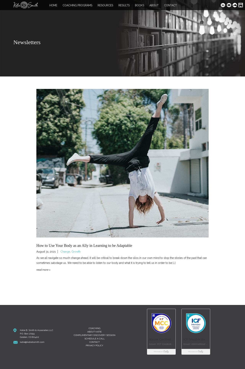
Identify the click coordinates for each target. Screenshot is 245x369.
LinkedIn (223, 5)
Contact (170, 5)
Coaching (94, 328)
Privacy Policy (94, 345)
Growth (76, 251)
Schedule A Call (94, 338)
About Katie (94, 331)
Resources (105, 5)
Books (139, 5)
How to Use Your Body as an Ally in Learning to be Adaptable (84, 245)
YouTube (229, 5)
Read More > (43, 269)
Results (124, 5)
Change (65, 251)
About (154, 5)
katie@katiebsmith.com (32, 342)
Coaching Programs (77, 5)
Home (53, 5)
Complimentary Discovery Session (94, 335)
